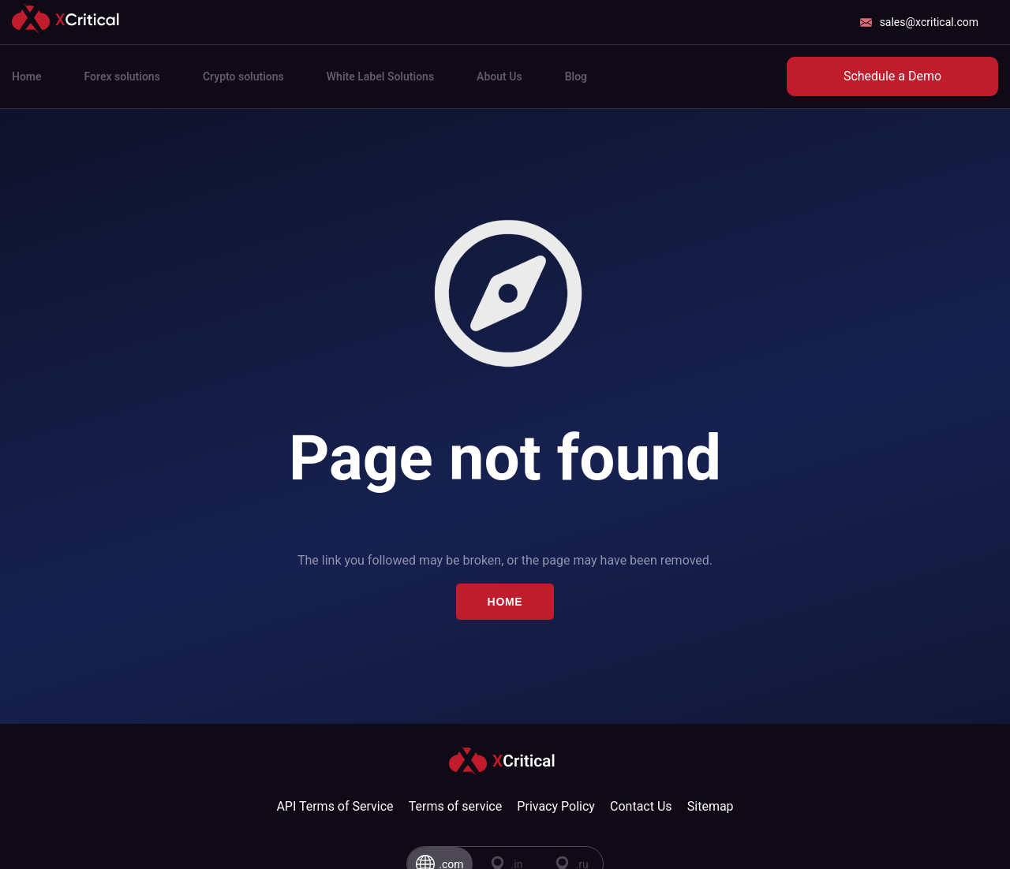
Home (27, 76)
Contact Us (641, 806)
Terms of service (455, 806)
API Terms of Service (334, 806)
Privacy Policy (556, 806)
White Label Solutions (380, 76)
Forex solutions (122, 76)
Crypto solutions (243, 76)
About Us (499, 76)
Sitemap (710, 806)
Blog (576, 76)
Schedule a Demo (892, 76)
